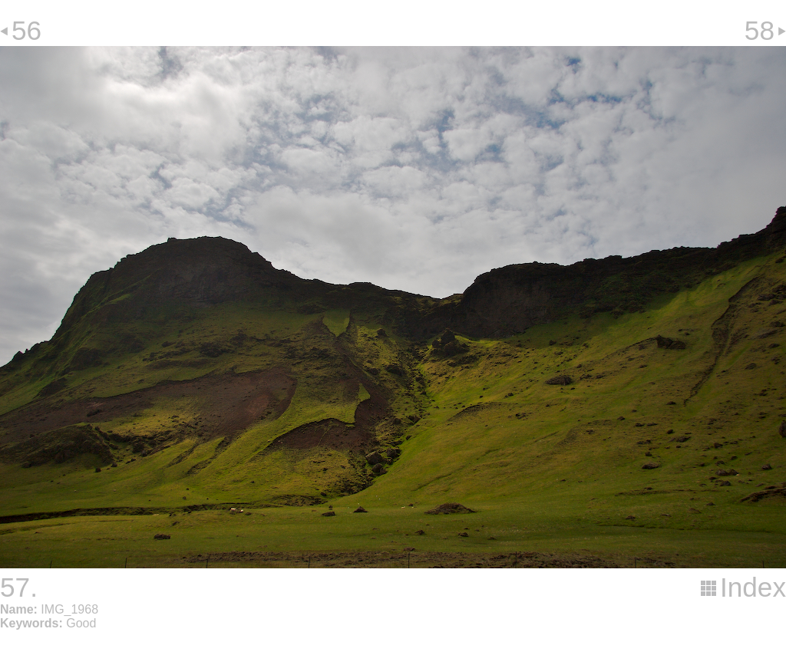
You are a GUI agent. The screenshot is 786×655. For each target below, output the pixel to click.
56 (26, 30)
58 (759, 30)
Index (753, 587)
